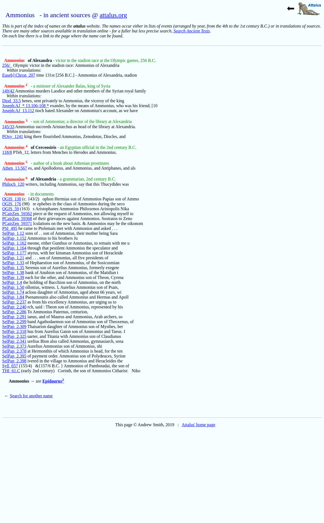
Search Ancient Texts (191, 31)
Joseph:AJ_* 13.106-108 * (25, 105)
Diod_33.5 (11, 100)
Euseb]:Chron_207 (18, 75)
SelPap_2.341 (14, 341)
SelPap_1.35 (13, 267)
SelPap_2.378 (14, 351)
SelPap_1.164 (14, 248)
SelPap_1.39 (13, 277)
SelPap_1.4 (12, 282)
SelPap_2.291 (14, 316)
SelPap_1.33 (13, 262)
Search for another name (31, 395)
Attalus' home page (198, 424)
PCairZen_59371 (17, 223)
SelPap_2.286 (14, 311)
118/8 (7, 152)
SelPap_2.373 (14, 346)
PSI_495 (9, 228)
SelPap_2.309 (14, 326)
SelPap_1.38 (13, 272)
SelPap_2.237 (14, 302)
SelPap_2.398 (14, 361)
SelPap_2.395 (14, 356)
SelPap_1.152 (14, 238)
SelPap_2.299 (14, 321)
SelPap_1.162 (14, 243)
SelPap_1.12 (13, 233)
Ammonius (15, 60)
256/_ (7, 65)
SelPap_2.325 (14, 336)
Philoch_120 (13, 184)
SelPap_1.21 (13, 258)
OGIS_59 (10, 208)
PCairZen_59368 (17, 218)
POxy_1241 (12, 136)
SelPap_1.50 (13, 287)
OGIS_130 (11, 199)
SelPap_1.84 (13, 297)
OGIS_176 (11, 204)
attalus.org (113, 15)
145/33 (8, 126)
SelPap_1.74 (13, 292)
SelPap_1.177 (14, 253)
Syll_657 (10, 365)
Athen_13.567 (14, 168)
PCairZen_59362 (17, 213)
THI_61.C (11, 370)
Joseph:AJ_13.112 (18, 110)
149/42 (8, 91)
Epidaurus (53, 381)
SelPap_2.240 (14, 307)
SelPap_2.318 (14, 331)
